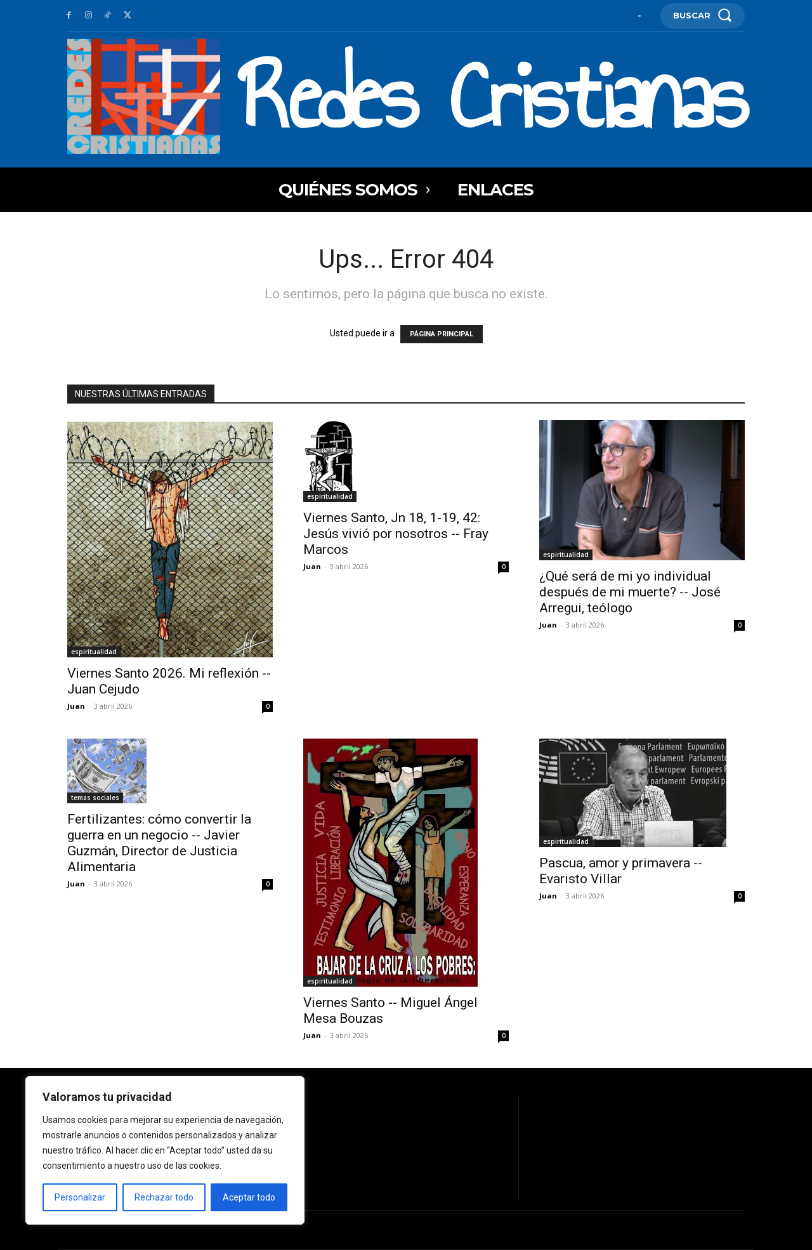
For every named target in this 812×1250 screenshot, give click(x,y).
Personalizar (80, 1197)
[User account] (639, 15)
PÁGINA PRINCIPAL (441, 334)
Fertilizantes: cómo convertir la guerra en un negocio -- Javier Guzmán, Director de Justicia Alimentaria (159, 843)
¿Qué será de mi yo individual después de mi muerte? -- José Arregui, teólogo (630, 592)
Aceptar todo (249, 1197)
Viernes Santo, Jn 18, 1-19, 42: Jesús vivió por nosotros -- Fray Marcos (395, 533)
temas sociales (95, 797)
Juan (76, 706)
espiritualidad (94, 651)
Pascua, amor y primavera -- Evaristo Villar (620, 870)
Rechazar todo (163, 1197)
